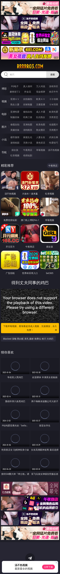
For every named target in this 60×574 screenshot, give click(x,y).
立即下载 (48, 566)
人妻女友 (40, 137)
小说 (4, 139)
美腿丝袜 (14, 129)
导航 (4, 152)
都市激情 (14, 137)
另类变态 (53, 117)
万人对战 (40, 86)
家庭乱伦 (27, 137)
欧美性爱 (53, 111)
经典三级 (27, 117)
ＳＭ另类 (53, 104)
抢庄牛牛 (53, 91)
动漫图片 (53, 124)
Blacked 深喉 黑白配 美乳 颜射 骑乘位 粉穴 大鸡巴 (28, 338)
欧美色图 (40, 124)
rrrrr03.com (30, 66)
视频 (4, 101)
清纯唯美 (27, 129)
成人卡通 (40, 111)
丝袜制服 (27, 104)
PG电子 (15, 86)
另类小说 (27, 142)
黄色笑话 (40, 142)
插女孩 (15, 149)
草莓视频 (40, 149)
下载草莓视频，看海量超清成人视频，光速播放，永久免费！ (30, 328)
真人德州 (27, 86)
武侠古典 (53, 137)
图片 (4, 127)
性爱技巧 (53, 142)
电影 (4, 114)
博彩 (4, 88)
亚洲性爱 (14, 111)
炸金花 (27, 91)
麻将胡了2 (15, 91)
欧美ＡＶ (40, 98)
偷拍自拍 (27, 111)
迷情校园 (14, 142)
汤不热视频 (53, 149)
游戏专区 (53, 86)
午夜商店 (27, 149)
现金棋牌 (40, 91)
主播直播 (40, 104)
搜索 (52, 74)
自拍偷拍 (27, 98)
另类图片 (53, 129)
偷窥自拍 (14, 124)
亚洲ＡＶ (14, 98)
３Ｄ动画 (53, 98)
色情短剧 (27, 155)
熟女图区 (40, 129)
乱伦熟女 (40, 117)
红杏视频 (14, 155)
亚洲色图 (27, 124)
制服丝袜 (14, 117)
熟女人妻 (14, 104)
